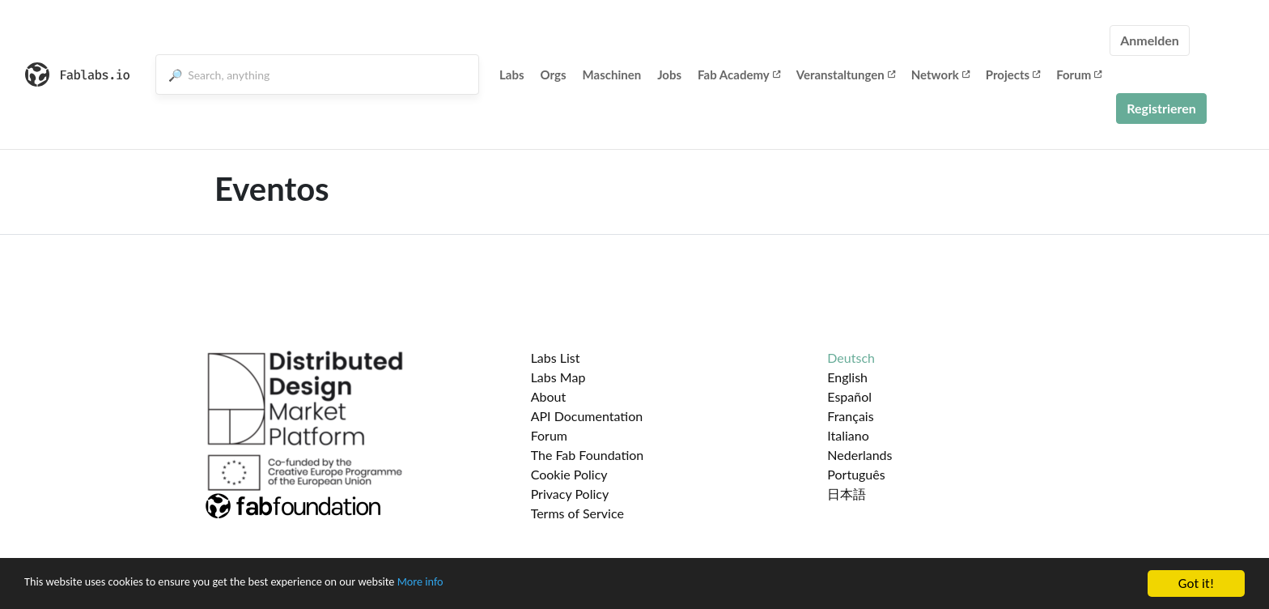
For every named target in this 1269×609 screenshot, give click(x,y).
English (847, 377)
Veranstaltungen (845, 74)
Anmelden (1149, 40)
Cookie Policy (569, 474)
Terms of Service (577, 513)
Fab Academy (739, 74)
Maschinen (612, 74)
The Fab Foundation (587, 454)
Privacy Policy (570, 493)
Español (849, 396)
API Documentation (587, 416)
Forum (1078, 74)
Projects (1013, 74)
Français (850, 416)
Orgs (554, 74)
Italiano (848, 435)
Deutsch (851, 357)
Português (856, 474)
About (549, 396)
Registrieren (1161, 108)
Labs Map (558, 377)
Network (940, 74)
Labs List (555, 357)
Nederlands (859, 454)
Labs (511, 74)
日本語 (846, 493)
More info (497, 597)
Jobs (669, 74)
